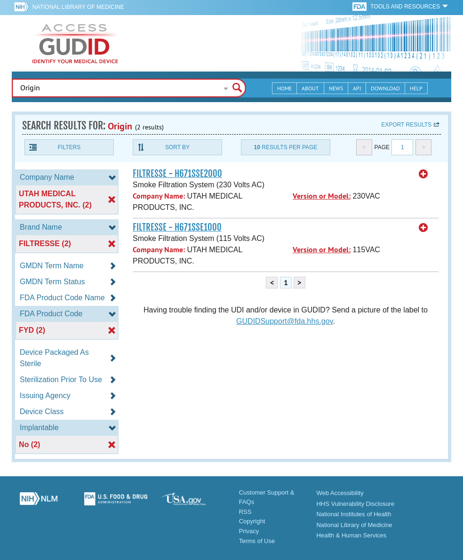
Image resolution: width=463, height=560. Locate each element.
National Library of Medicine (78, 7)
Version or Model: (322, 196)
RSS (245, 511)
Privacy (249, 531)
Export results (406, 124)
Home (284, 88)
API (357, 88)
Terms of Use (257, 540)
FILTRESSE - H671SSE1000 (177, 227)
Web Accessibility (339, 492)
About (310, 88)
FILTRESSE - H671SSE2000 (177, 173)
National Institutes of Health (353, 514)
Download (385, 88)
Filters (69, 147)
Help (416, 88)
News (336, 88)
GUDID (75, 43)
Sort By (177, 147)
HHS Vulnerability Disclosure (355, 503)
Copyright (252, 521)
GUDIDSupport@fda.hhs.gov (284, 321)
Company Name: (159, 196)
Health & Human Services (351, 535)
